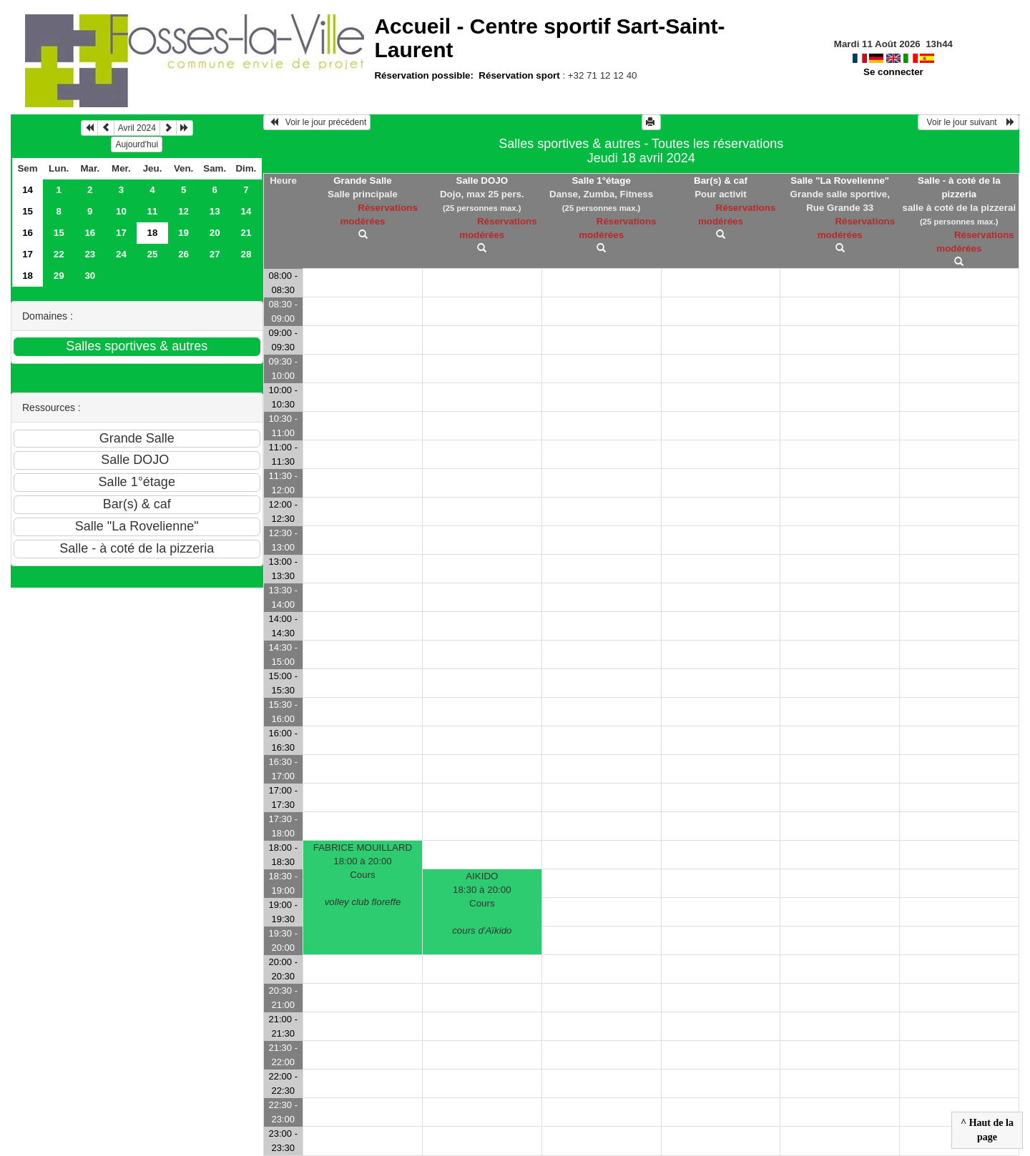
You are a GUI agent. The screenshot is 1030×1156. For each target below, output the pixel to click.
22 (59, 254)
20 (215, 232)
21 (245, 232)
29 (59, 275)
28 (245, 254)
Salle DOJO (482, 180)
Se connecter (893, 71)
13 (215, 211)
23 (89, 254)
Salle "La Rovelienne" (839, 180)
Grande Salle (362, 180)
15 (27, 211)
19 (183, 232)
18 (27, 275)
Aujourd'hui (136, 144)
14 (27, 189)
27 (215, 254)
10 (121, 211)
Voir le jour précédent (317, 122)
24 (121, 254)
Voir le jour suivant (968, 122)
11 (152, 211)
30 (89, 275)
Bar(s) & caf (720, 180)
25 (152, 254)
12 (183, 211)
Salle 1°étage (601, 180)
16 (27, 232)
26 (183, 254)
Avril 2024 (137, 128)
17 (121, 232)
